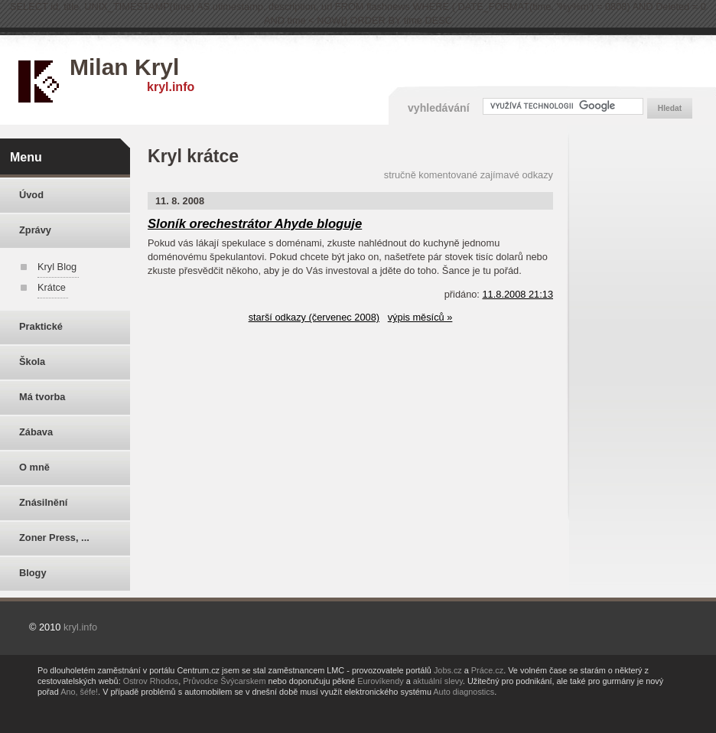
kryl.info (170, 86)
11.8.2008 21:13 (517, 294)
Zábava (36, 432)
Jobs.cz (448, 670)
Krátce (51, 287)
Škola (32, 361)
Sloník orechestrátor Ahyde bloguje (255, 224)
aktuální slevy (438, 681)
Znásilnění (43, 502)
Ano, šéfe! (79, 691)
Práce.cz (487, 670)
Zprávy (35, 230)
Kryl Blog (56, 266)
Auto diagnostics (463, 691)
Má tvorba (42, 396)
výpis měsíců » (420, 317)
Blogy (33, 572)
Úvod (31, 194)
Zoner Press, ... (54, 537)
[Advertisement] (646, 368)
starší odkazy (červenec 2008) (314, 317)
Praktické (41, 326)
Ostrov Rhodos (151, 681)
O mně (34, 467)
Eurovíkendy (380, 681)
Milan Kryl (124, 67)
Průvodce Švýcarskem (224, 681)
